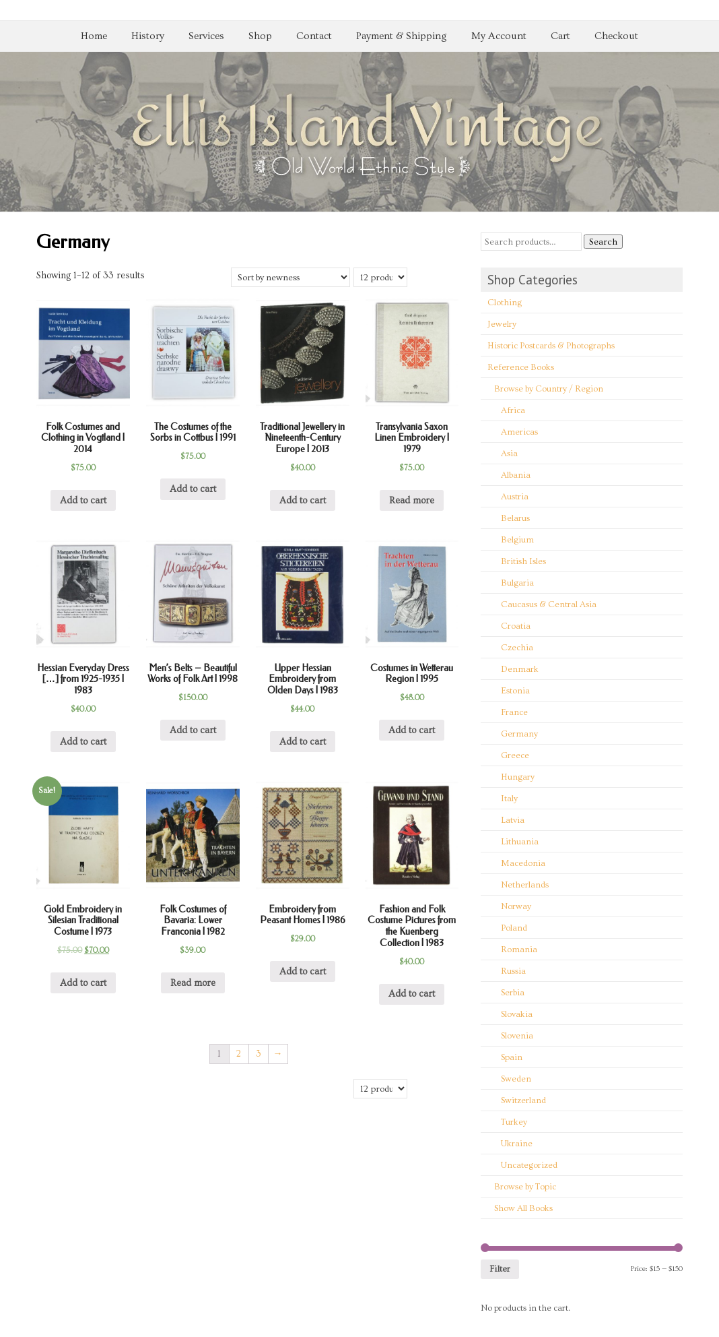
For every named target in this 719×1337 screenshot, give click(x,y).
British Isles (523, 561)
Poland (514, 928)
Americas (519, 432)
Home (94, 36)
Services (206, 36)
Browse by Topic (525, 1186)
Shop (260, 36)
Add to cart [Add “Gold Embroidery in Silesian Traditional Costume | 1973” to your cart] (83, 983)
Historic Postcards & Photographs (551, 345)
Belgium (517, 540)
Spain (511, 1057)
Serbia (512, 992)
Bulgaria (517, 583)
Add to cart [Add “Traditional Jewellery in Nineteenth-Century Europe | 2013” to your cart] (302, 500)
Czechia (517, 647)
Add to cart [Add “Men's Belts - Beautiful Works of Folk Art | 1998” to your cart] (193, 730)
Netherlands (525, 885)
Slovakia (517, 1014)
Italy (509, 798)
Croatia (515, 626)
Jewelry (501, 324)
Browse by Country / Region (548, 389)
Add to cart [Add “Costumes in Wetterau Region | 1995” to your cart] (411, 730)
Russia (513, 971)
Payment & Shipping (401, 36)
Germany (519, 734)
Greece (515, 755)
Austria (514, 496)
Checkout (616, 36)
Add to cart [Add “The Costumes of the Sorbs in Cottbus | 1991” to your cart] (193, 489)
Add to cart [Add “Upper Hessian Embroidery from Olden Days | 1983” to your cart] (302, 742)
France (514, 712)
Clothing (504, 302)
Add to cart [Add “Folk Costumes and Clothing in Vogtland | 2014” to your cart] (83, 500)
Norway (516, 906)
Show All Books (523, 1208)
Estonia (515, 690)
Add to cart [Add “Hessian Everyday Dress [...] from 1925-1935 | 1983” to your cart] (83, 742)
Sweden (516, 1079)
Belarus (515, 518)
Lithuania (520, 841)
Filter (499, 1269)
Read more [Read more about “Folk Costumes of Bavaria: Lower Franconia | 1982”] (192, 983)
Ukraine (517, 1143)
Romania (519, 949)
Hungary (518, 777)
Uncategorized (529, 1165)
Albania (515, 475)
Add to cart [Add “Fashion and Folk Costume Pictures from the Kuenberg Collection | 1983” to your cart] (411, 994)
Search (603, 242)
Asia (509, 453)
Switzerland (523, 1100)
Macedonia (523, 863)
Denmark (520, 669)
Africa (513, 410)
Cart (560, 36)
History (147, 36)
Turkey (514, 1122)
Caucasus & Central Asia (548, 604)
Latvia (512, 820)
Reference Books (520, 367)
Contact (314, 36)
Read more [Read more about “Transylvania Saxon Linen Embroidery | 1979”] (411, 500)
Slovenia (517, 1035)
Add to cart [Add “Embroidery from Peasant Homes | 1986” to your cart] (302, 971)
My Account (498, 36)
